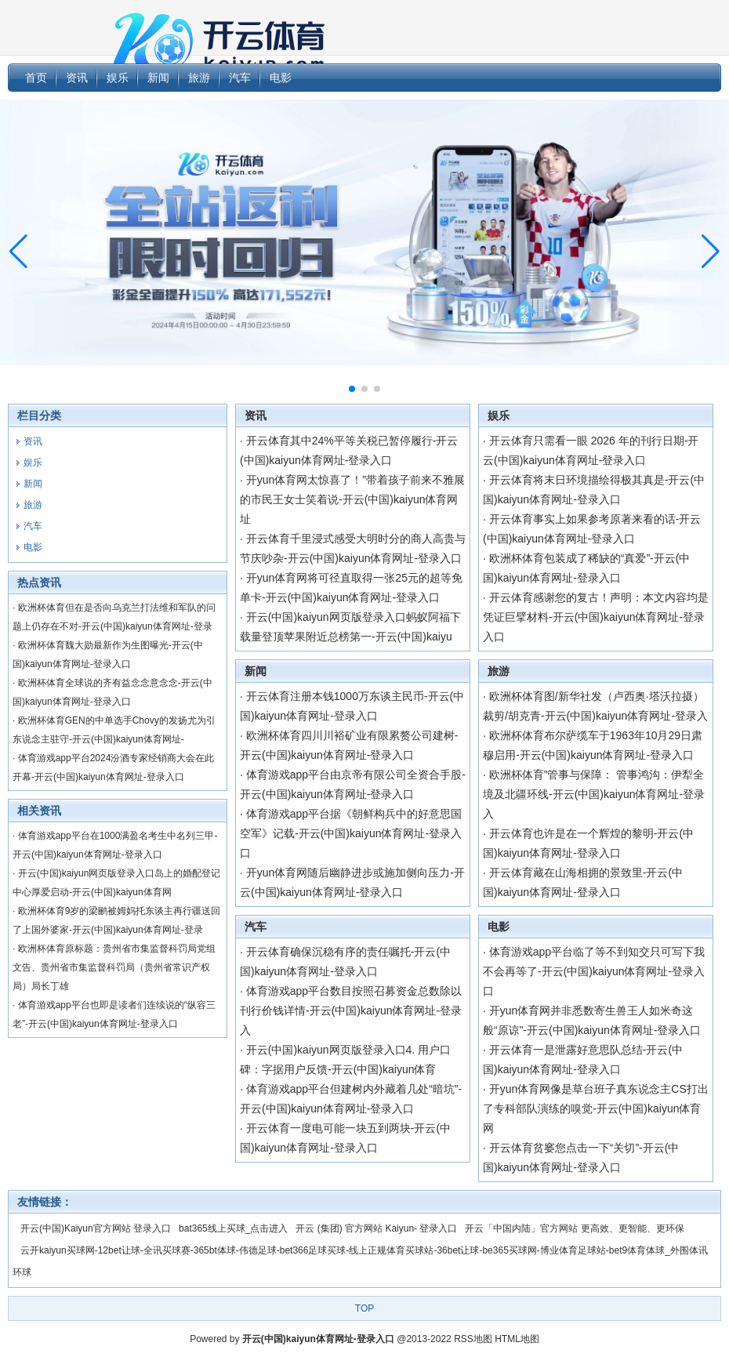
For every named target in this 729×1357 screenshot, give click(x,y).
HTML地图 (517, 1338)
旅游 (499, 671)
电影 (499, 926)
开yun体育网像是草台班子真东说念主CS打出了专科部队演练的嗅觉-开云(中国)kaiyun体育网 (596, 1108)
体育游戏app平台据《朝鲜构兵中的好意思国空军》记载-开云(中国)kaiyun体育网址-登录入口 (351, 833)
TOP (364, 1308)
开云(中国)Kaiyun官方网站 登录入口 (95, 1228)
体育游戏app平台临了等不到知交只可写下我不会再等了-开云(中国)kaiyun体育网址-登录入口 (594, 971)
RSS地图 (473, 1338)
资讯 (256, 415)
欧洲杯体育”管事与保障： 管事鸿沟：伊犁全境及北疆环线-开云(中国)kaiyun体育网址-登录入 (594, 794)
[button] (710, 251)
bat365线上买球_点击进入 (233, 1228)
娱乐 (499, 415)
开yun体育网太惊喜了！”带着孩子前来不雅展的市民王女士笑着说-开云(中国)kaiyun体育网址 (352, 499)
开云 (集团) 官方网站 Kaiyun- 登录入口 (376, 1228)
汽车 (256, 926)
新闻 (256, 671)
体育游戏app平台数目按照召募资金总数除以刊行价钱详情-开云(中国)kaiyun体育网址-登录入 (351, 1010)
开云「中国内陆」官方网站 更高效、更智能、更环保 (574, 1228)
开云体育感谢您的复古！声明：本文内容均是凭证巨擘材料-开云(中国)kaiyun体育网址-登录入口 (596, 617)
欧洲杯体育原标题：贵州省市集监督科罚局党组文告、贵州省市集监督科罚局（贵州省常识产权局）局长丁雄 (114, 967)
